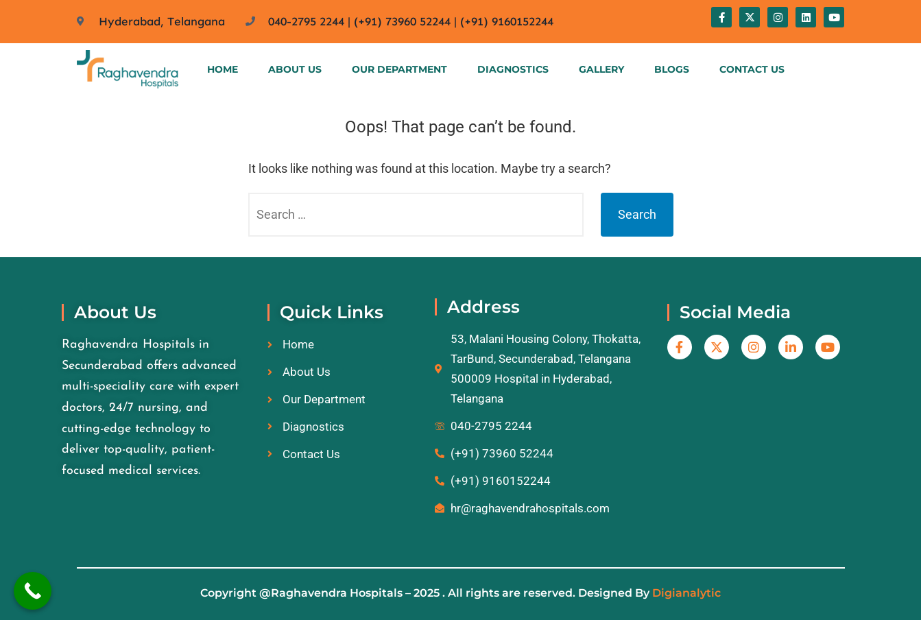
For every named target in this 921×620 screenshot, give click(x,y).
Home (222, 69)
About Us (295, 69)
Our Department (399, 69)
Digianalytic (686, 592)
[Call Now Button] (32, 591)
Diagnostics (513, 69)
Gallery (601, 69)
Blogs (671, 69)
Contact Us (752, 69)
